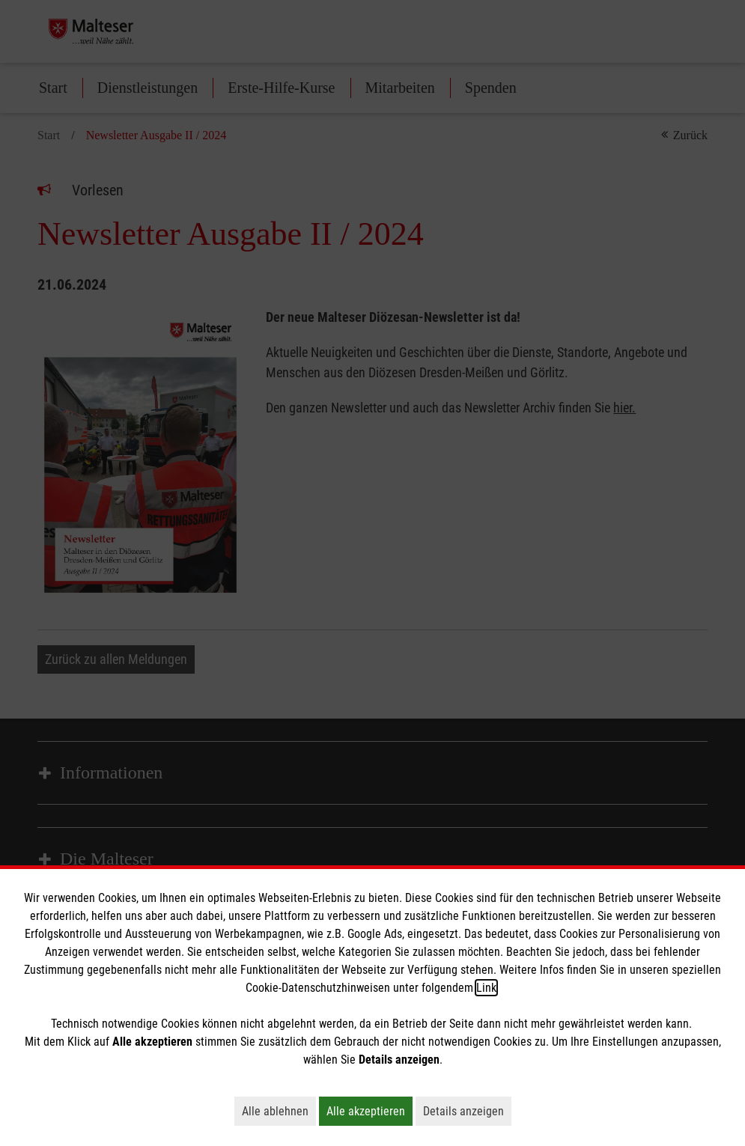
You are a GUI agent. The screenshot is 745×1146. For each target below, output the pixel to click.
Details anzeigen (467, 1110)
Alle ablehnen (279, 1110)
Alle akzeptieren (369, 1110)
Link (486, 988)
